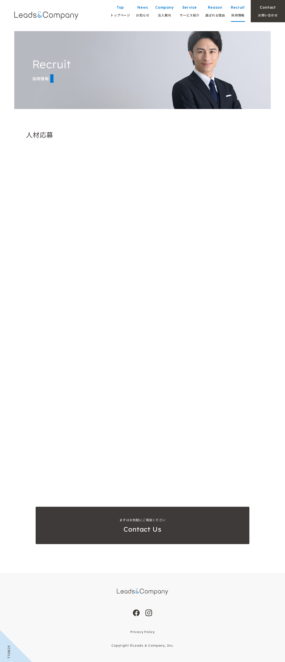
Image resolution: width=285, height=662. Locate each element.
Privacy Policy (142, 632)
